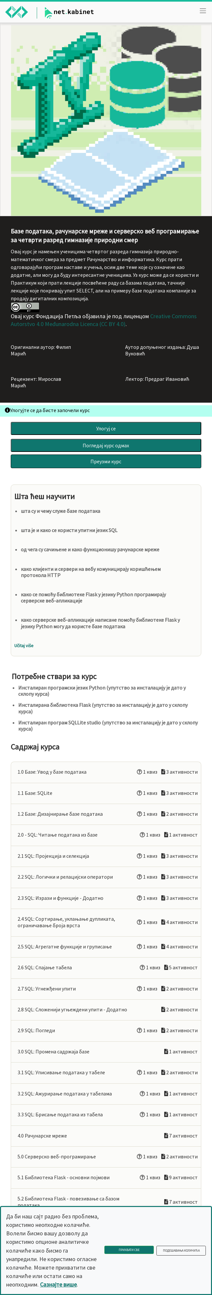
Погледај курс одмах (106, 445)
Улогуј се (106, 428)
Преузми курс (105, 461)
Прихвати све (129, 1250)
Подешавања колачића (181, 1250)
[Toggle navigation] (203, 11)
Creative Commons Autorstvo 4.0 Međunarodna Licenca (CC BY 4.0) (104, 320)
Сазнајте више (58, 1284)
